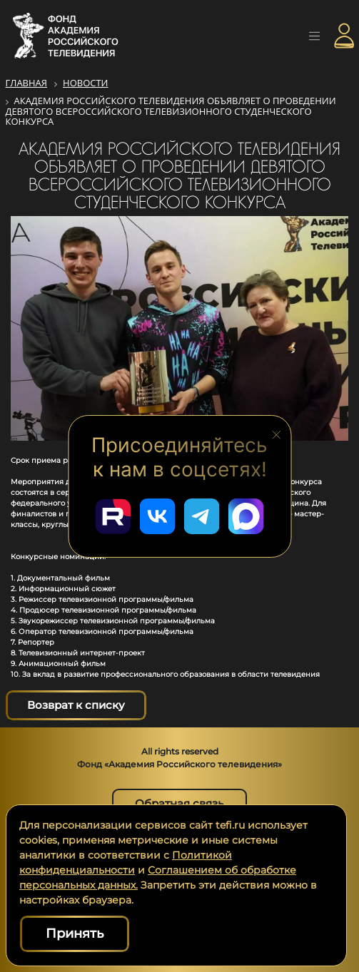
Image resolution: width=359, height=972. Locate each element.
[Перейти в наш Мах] (246, 516)
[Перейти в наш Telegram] (202, 516)
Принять (74, 933)
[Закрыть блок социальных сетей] (276, 433)
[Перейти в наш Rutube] (113, 516)
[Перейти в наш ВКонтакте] (158, 516)
